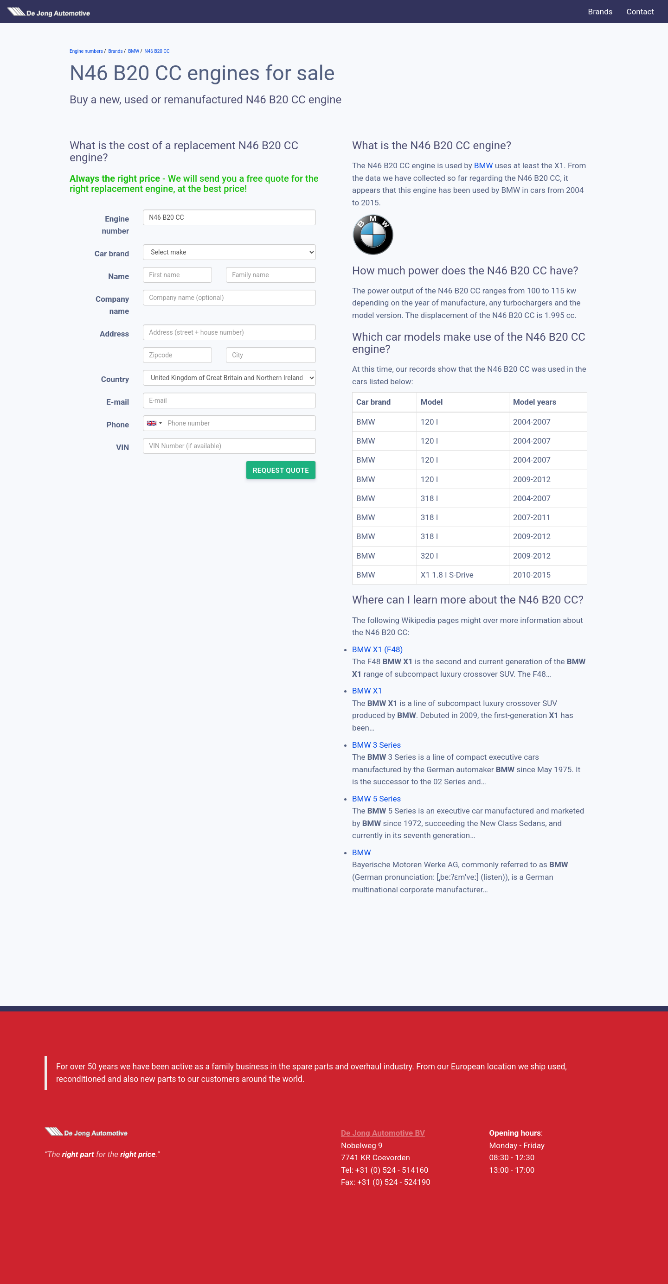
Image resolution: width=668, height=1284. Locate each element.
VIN (122, 447)
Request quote (281, 470)
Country (115, 379)
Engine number (115, 225)
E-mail (117, 402)
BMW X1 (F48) (377, 649)
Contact (640, 11)
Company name (112, 305)
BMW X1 (367, 690)
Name (118, 276)
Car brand (112, 253)
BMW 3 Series (376, 745)
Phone (117, 424)
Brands (600, 11)
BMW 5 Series (376, 798)
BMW (483, 165)
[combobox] (154, 423)
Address (114, 333)
